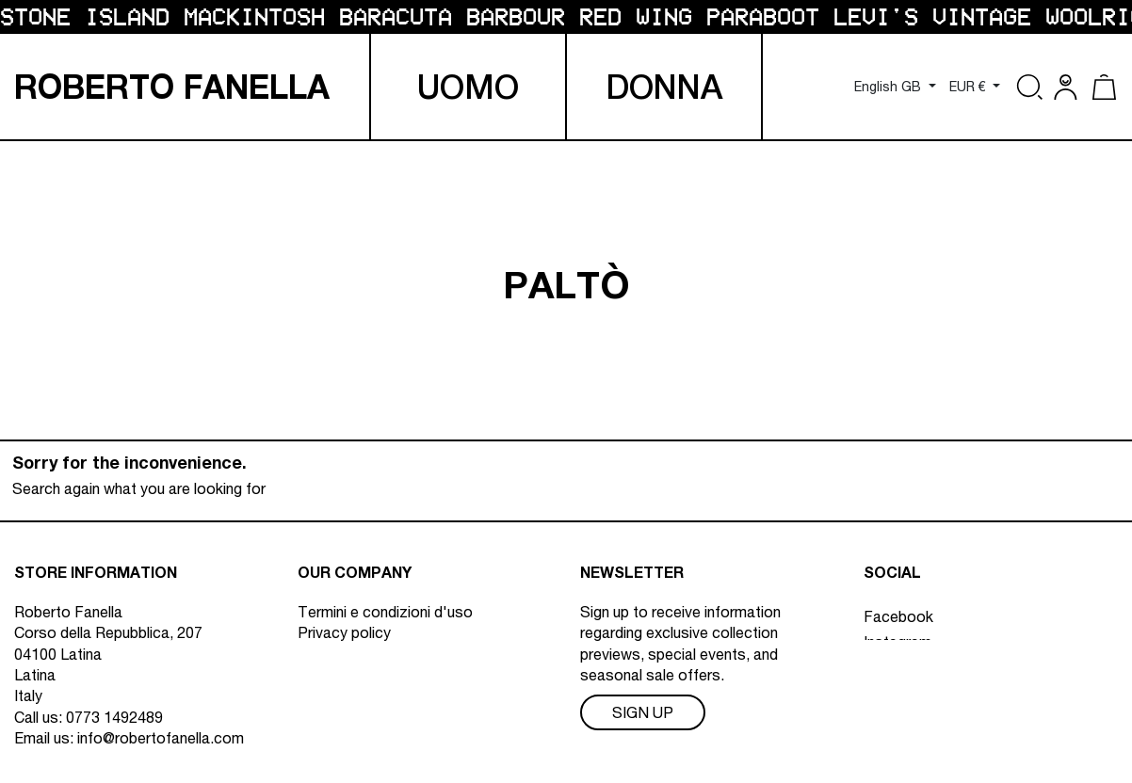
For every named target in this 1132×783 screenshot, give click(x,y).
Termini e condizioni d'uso (385, 611)
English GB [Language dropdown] (889, 86)
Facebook (898, 611)
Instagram (897, 637)
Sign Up (642, 712)
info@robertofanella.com (160, 737)
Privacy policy (344, 632)
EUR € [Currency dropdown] (969, 86)
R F (172, 87)
